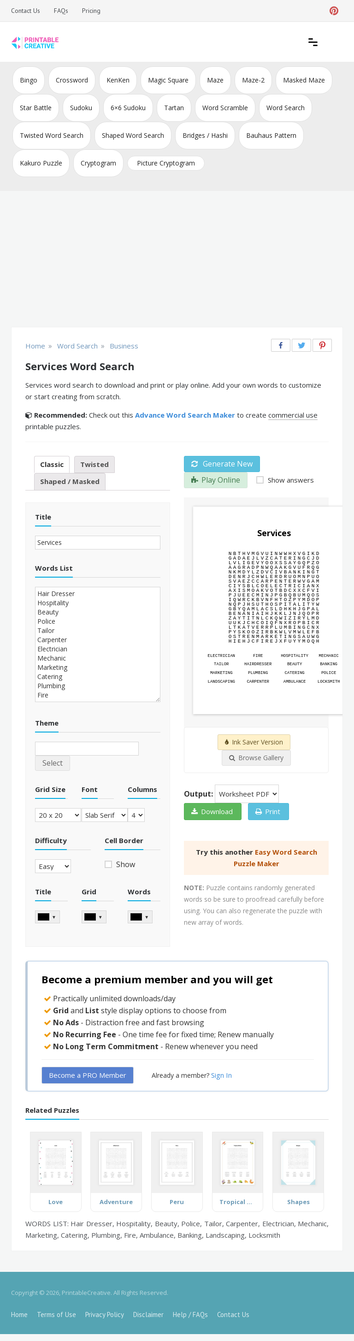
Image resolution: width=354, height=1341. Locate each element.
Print (267, 811)
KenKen (118, 80)
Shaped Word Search (133, 135)
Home (19, 1314)
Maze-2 (253, 80)
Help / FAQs (190, 1314)
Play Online (215, 480)
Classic (52, 464)
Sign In (221, 1075)
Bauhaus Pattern (271, 135)
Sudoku (81, 107)
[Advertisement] (177, 260)
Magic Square (168, 80)
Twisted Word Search (51, 135)
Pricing (91, 10)
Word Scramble (225, 107)
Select (52, 763)
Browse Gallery (256, 757)
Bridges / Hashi (205, 135)
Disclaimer (148, 1314)
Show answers (290, 479)
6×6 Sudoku (128, 107)
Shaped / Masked (70, 481)
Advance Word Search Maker (185, 414)
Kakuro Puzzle (41, 163)
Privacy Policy (104, 1314)
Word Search (285, 107)
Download (212, 811)
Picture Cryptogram (166, 163)
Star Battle (36, 107)
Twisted (94, 464)
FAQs (61, 10)
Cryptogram (98, 163)
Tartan (174, 107)
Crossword (72, 80)
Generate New (222, 464)
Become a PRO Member (87, 1075)
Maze (215, 80)
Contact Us (25, 10)
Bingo (28, 80)
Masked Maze (304, 80)
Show (124, 864)
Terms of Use (56, 1314)
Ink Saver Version (254, 742)
